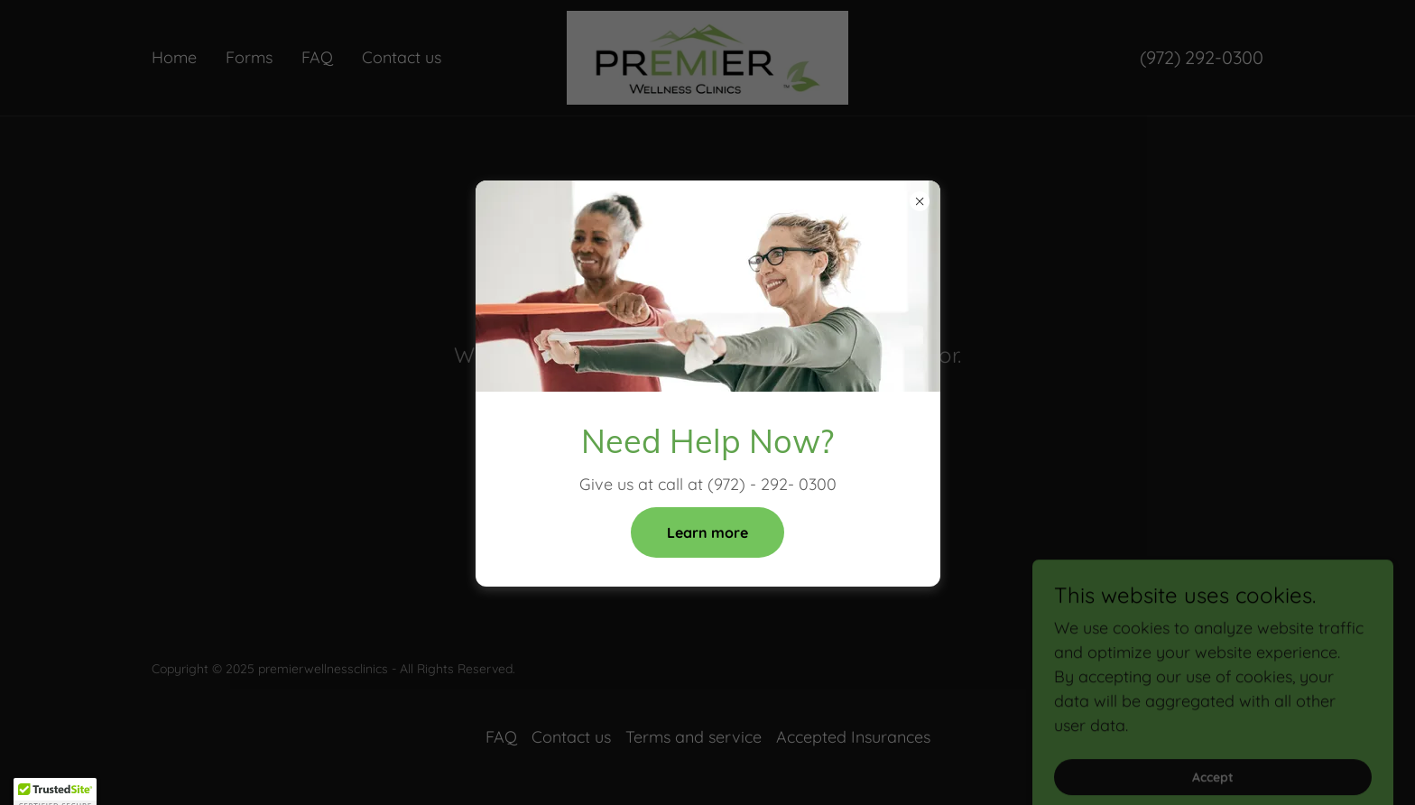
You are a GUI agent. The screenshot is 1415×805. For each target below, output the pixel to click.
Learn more (707, 532)
